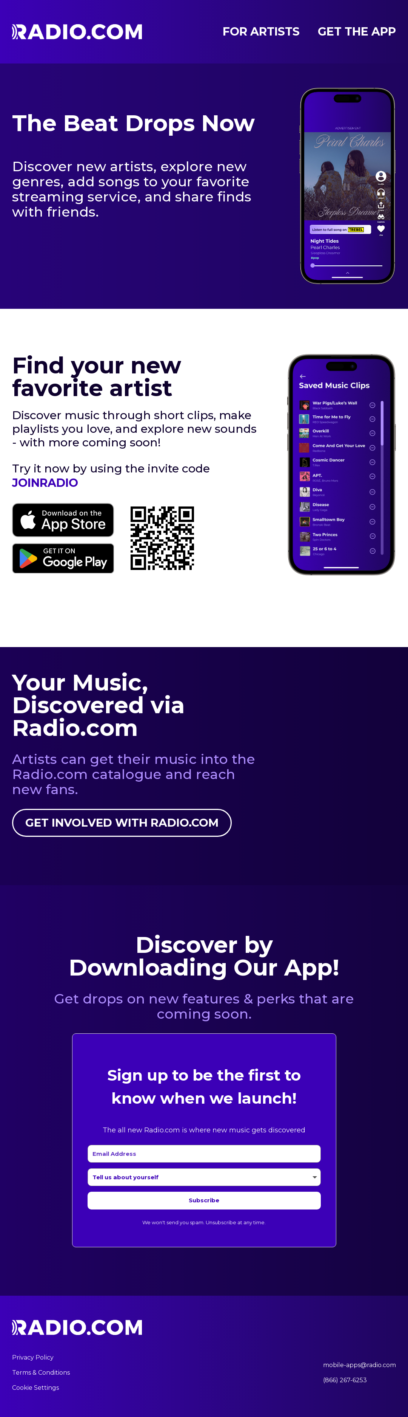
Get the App (357, 32)
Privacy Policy (33, 1357)
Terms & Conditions (41, 1373)
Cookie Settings (35, 1388)
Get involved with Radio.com (122, 823)
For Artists (261, 32)
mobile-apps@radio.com (359, 1365)
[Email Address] (204, 1154)
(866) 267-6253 (345, 1380)
